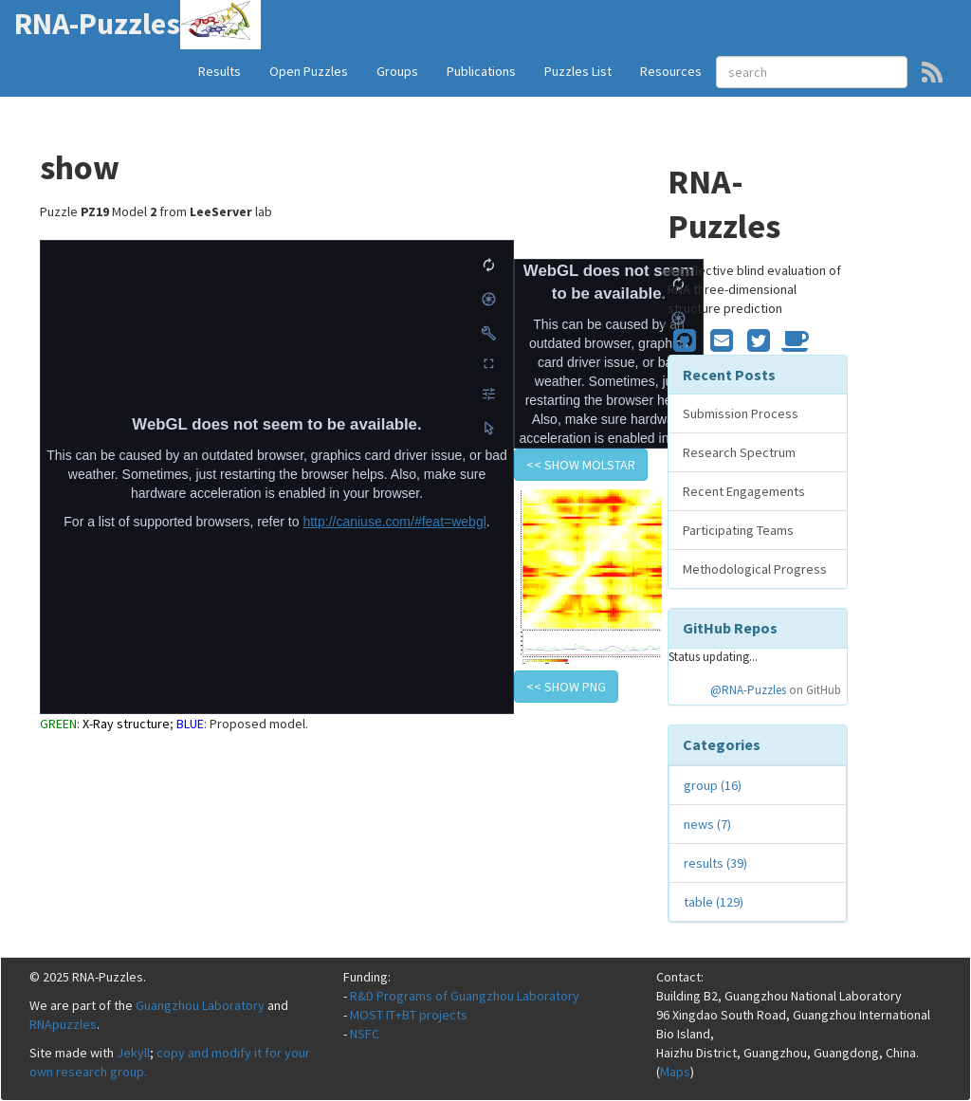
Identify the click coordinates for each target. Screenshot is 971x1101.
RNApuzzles (63, 1024)
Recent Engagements (744, 491)
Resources (671, 71)
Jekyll (133, 1052)
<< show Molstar (580, 464)
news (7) (707, 824)
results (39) (715, 863)
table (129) (713, 901)
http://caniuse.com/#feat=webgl (394, 521)
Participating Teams (738, 530)
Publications (481, 71)
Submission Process (740, 413)
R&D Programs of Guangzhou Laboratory (464, 995)
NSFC (364, 1033)
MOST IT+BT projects (408, 1014)
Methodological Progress (755, 569)
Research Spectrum (739, 452)
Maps (675, 1071)
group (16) (713, 785)
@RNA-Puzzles (748, 690)
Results (219, 71)
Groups (397, 71)
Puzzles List (578, 71)
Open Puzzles (308, 71)
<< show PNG (566, 686)
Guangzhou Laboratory (200, 1005)
